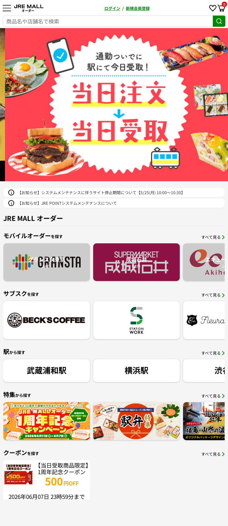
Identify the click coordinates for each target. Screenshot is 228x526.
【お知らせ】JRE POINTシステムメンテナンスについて (67, 203)
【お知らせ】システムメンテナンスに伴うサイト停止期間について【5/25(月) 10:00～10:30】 (101, 192)
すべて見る (213, 237)
